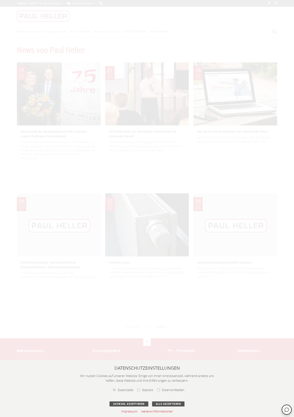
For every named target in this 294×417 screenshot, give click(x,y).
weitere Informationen (157, 411)
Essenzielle (123, 390)
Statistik (145, 390)
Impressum (129, 411)
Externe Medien (170, 390)
